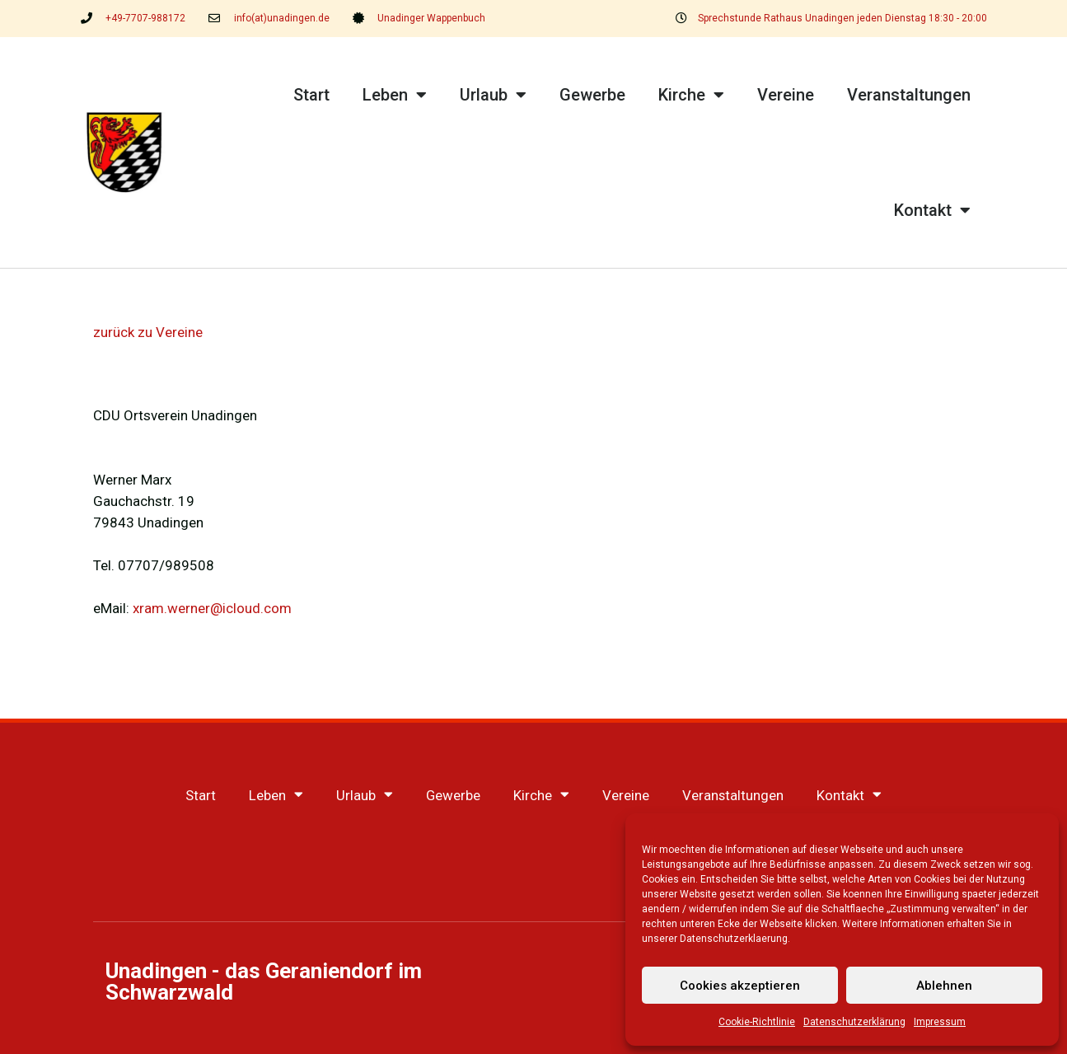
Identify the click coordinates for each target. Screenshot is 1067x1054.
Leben (395, 94)
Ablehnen (944, 985)
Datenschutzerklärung (854, 1022)
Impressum (940, 1022)
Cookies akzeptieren (740, 985)
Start (311, 95)
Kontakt (932, 210)
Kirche (691, 94)
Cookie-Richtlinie (756, 1022)
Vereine (785, 95)
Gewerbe (592, 95)
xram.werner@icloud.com (212, 608)
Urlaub (493, 94)
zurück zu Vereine (148, 332)
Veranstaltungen (909, 95)
